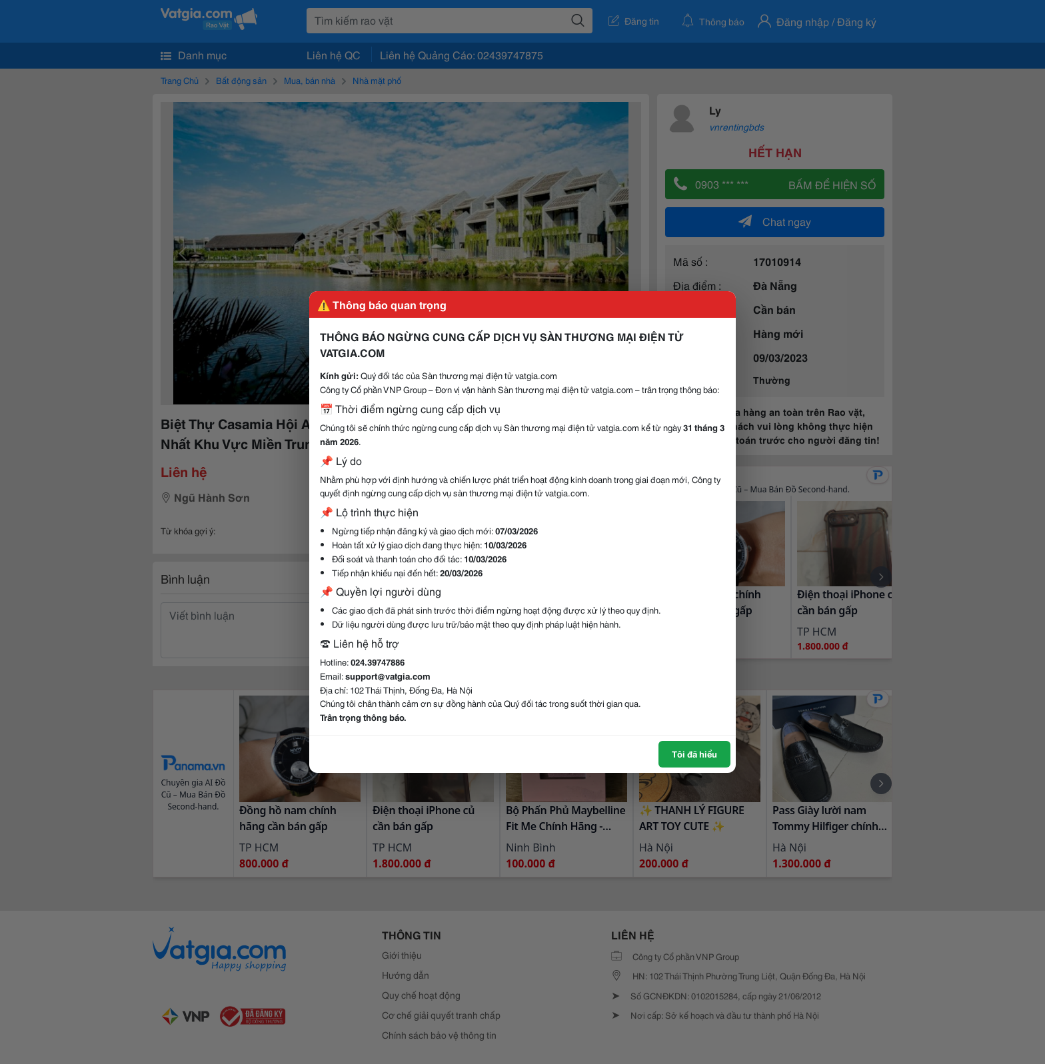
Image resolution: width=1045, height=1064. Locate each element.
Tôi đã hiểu (694, 754)
